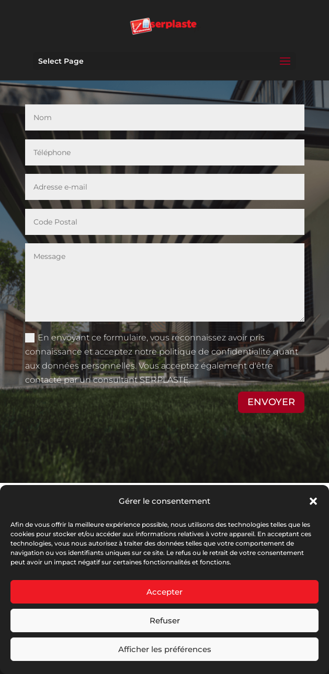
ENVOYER (271, 402)
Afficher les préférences (164, 649)
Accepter (164, 592)
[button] (313, 501)
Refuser (165, 620)
